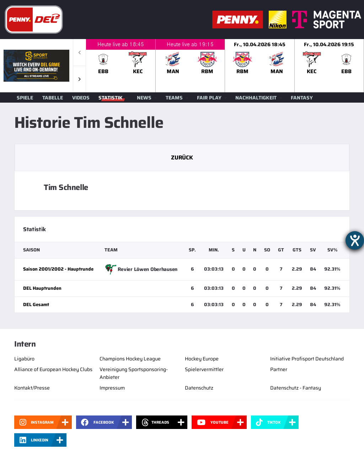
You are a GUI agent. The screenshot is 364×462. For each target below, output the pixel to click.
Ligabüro (24, 359)
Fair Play (209, 98)
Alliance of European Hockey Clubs (53, 369)
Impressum (112, 388)
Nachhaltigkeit (256, 98)
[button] (79, 79)
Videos (81, 98)
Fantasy (302, 98)
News (144, 98)
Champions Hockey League (130, 359)
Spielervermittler (204, 369)
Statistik (110, 98)
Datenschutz (199, 388)
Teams (174, 98)
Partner (278, 369)
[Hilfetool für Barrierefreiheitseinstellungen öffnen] (355, 240)
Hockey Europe (202, 359)
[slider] (225, 65)
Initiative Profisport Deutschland (307, 359)
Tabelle (52, 98)
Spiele (25, 98)
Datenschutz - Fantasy (295, 388)
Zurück (182, 157)
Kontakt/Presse (32, 388)
